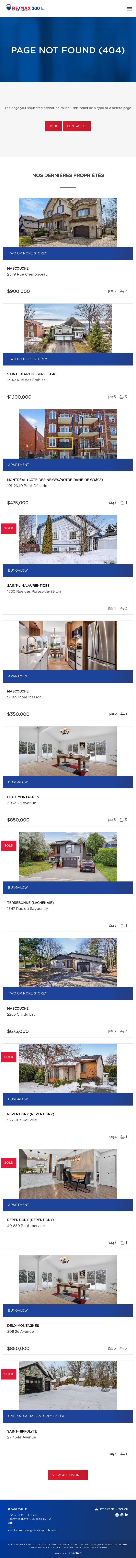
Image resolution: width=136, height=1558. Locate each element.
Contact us (77, 126)
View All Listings (68, 1475)
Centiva (75, 1553)
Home (53, 126)
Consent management (93, 1548)
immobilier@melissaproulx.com (36, 1530)
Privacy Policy (51, 1548)
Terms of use (70, 1548)
